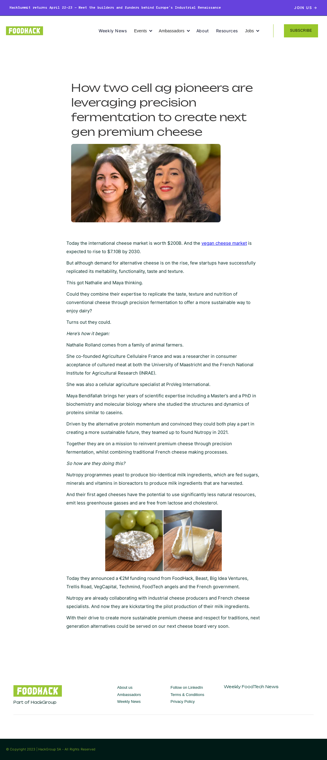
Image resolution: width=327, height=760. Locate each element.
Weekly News (113, 30)
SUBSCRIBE (301, 30)
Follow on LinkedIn (187, 687)
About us (124, 687)
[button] (146, 31)
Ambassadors (129, 694)
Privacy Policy (183, 701)
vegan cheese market (224, 243)
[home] (52, 30)
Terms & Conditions (187, 694)
